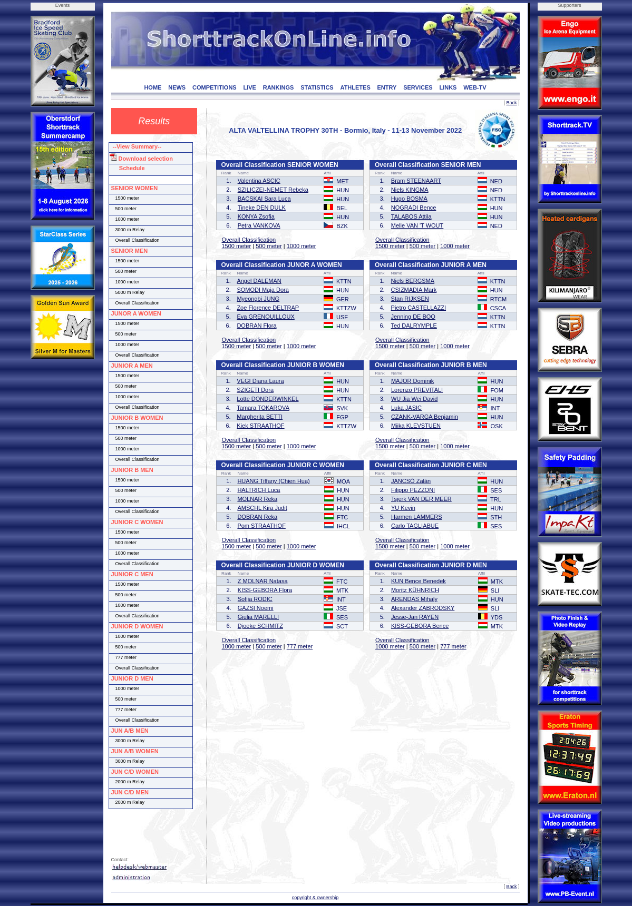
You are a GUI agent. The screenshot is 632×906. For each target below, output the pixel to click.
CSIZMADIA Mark (414, 290)
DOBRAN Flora (256, 325)
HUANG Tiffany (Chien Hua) (273, 481)
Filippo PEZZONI (413, 490)
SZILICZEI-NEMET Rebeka (273, 189)
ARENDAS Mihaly (414, 599)
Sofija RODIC (255, 599)
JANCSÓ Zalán (411, 481)
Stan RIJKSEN (410, 299)
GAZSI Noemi (256, 608)
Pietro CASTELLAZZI (418, 307)
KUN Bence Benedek (418, 581)
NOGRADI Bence (413, 207)
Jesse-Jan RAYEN (415, 617)
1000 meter (301, 246)
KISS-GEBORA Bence (420, 626)
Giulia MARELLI (258, 617)
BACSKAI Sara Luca (264, 198)
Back (511, 102)
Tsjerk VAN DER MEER (421, 499)
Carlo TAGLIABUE (415, 526)
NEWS (177, 87)
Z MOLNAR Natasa (263, 581)
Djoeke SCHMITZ (260, 626)
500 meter (269, 246)
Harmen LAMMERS (416, 517)
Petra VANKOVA (259, 225)
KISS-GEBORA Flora (265, 590)
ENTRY (387, 87)
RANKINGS (278, 87)
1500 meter (236, 246)
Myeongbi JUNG (258, 299)
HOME (152, 87)
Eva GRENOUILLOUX (265, 316)
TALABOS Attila (411, 216)
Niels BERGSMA (413, 281)
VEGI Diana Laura (260, 381)
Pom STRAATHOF (261, 526)
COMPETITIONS (214, 87)
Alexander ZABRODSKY (422, 608)
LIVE (249, 87)
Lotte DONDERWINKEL (267, 399)
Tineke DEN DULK (262, 207)
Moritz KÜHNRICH (415, 590)
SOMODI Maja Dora (262, 290)
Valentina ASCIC (259, 181)
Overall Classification (249, 240)
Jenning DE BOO (413, 316)
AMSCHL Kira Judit (262, 508)
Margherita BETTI (260, 416)
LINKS (447, 87)
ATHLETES (356, 87)
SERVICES (417, 87)
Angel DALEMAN (259, 281)
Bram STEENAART (416, 181)
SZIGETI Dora (255, 390)
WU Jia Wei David (414, 399)
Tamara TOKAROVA (263, 408)
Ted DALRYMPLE (414, 325)
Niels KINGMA (410, 189)
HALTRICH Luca (258, 490)
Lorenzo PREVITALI (417, 390)
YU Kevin (403, 508)
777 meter (300, 646)
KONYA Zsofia (256, 216)
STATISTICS (317, 87)
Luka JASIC (406, 408)
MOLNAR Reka (257, 499)
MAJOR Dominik (412, 381)
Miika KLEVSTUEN (416, 425)
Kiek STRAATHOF (260, 425)
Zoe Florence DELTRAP (268, 307)
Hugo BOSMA (409, 198)
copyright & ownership (315, 897)
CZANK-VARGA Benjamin (424, 416)
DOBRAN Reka (257, 517)
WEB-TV (474, 87)
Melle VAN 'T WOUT (417, 225)
